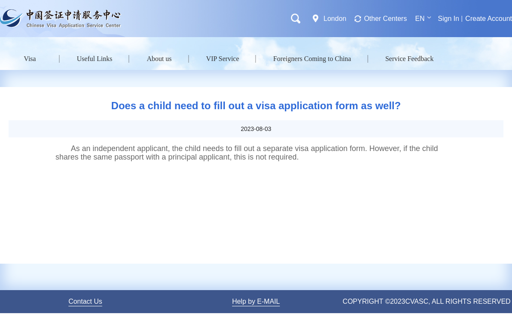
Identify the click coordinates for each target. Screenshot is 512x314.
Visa (30, 58)
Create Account (488, 18)
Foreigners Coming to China (312, 58)
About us (159, 58)
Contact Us (85, 301)
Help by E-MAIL (256, 301)
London (334, 18)
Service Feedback (409, 58)
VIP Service (222, 58)
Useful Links (94, 58)
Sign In (448, 18)
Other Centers (385, 18)
